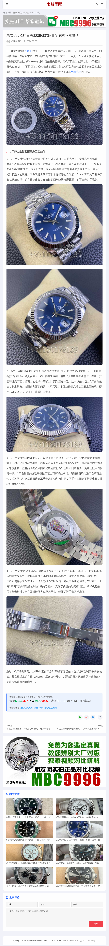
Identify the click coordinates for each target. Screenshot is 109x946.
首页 (15, 12)
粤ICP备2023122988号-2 (86, 941)
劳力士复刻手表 (26, 12)
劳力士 (28, 51)
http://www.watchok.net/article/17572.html (38, 708)
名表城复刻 (16, 41)
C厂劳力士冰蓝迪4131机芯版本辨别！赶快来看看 (28, 729)
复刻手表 (76, 72)
